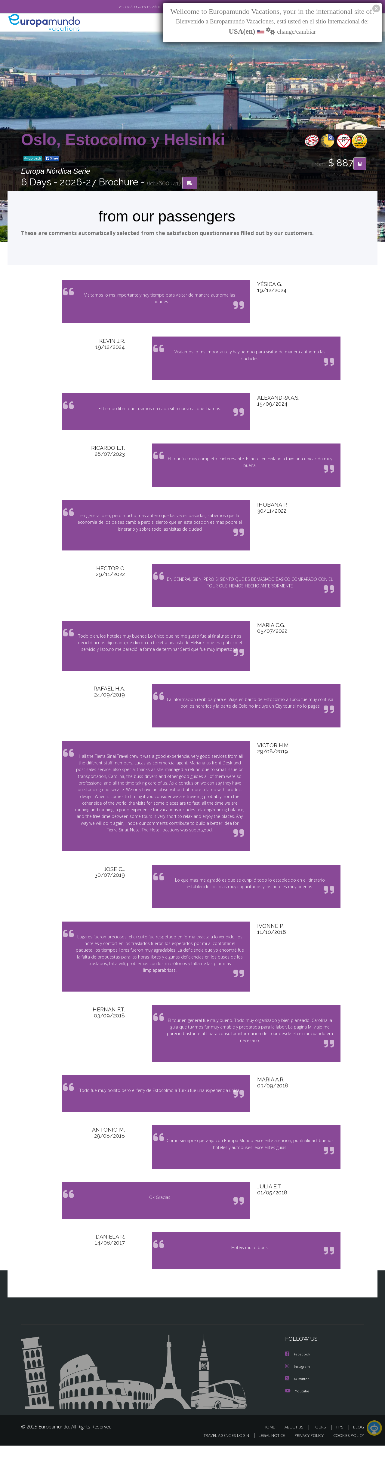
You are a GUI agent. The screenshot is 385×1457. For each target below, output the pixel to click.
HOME (271, 1438)
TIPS (340, 1438)
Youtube (297, 1402)
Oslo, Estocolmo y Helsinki (123, 139)
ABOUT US (296, 1438)
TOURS (321, 1438)
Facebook (298, 1366)
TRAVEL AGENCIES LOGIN (220, 1447)
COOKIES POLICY (347, 1447)
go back (32, 158)
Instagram (298, 1378)
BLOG (358, 1438)
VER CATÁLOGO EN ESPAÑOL (126, 7)
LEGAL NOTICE (268, 1447)
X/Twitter (297, 1390)
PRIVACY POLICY (306, 1447)
